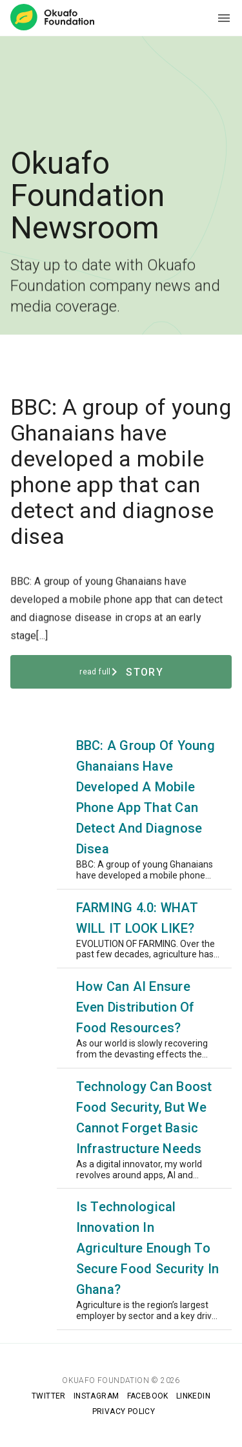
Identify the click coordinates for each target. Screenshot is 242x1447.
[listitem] (121, 808)
